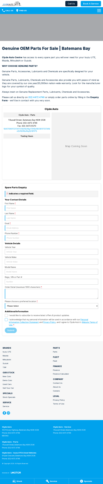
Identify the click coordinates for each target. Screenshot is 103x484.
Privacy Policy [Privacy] (49, 322)
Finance (56, 370)
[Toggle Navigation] (99, 10)
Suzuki (5, 363)
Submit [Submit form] (10, 330)
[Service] (51, 481)
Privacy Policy (59, 400)
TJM (4, 367)
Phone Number (51, 236)
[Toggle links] (11, 472)
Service (6, 406)
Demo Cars (7, 380)
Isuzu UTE (7, 352)
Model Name (51, 270)
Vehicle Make (51, 260)
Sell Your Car (8, 388)
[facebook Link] (4, 413)
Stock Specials (9, 397)
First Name (51, 206)
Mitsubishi (7, 359)
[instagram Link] (8, 413)
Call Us (71, 3)
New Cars (7, 376)
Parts (55, 352)
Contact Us (57, 383)
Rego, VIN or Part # (51, 280)
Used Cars (7, 384)
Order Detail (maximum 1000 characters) (51, 292)
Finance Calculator (61, 374)
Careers (56, 391)
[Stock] (17, 481)
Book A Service (91, 3)
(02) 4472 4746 (36, 97)
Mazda (5, 356)
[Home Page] (11, 3)
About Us (57, 387)
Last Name (51, 216)
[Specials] (86, 481)
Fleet (55, 361)
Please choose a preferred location (51, 304)
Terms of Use (58, 404)
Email (51, 226)
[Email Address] (27, 130)
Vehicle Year (51, 250)
